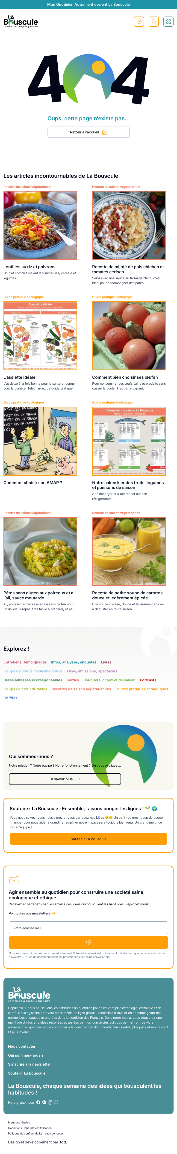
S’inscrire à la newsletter (29, 1064)
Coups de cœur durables (25, 689)
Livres (106, 662)
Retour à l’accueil (88, 132)
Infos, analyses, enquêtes (74, 662)
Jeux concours (54, 1133)
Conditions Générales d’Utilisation (30, 1128)
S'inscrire (139, 21)
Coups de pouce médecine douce (32, 671)
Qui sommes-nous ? (26, 1055)
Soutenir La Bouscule (88, 839)
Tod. (63, 1142)
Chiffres (10, 698)
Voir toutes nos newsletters (29, 913)
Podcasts (148, 680)
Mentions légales (19, 1122)
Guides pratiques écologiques (141, 689)
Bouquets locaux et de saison (109, 680)
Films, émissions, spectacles (92, 671)
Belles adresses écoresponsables (32, 680)
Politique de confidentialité (25, 1133)
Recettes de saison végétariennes (81, 689)
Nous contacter (21, 1046)
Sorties (73, 680)
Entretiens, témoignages (25, 662)
